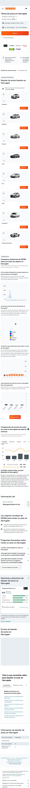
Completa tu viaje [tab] (17, 685)
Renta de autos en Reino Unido (14, 759)
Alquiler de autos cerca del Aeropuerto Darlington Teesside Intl (13, 712)
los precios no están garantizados (14, 775)
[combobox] (9, 16)
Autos (12, 758)
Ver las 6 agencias (6, 621)
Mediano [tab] (12, 442)
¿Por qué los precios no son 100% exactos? (15, 786)
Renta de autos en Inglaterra (14, 760)
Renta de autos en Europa (21, 758)
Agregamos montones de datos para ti (15, 783)
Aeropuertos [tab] (6, 685)
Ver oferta (24, 108)
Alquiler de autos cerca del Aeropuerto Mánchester (13, 697)
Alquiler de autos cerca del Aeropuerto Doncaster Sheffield (13, 708)
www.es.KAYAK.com (5, 758)
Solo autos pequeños (8, 37)
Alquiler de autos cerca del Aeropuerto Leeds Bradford (13, 701)
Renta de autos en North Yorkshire (14, 762)
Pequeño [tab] (4, 442)
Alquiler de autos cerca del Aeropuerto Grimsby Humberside (13, 716)
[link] (15, 417)
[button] (2, 8)
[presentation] (28, 578)
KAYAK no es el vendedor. (15, 780)
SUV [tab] (25, 442)
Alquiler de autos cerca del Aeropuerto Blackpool (13, 704)
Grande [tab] (19, 442)
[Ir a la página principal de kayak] (10, 9)
